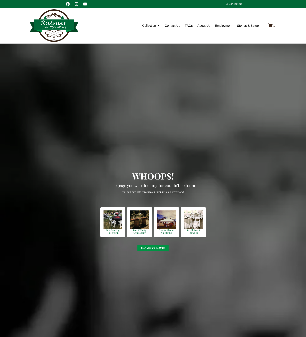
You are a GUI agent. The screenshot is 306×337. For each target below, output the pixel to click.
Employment (223, 25)
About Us (203, 25)
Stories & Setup (248, 25)
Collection (151, 25)
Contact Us (172, 25)
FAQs (189, 25)
